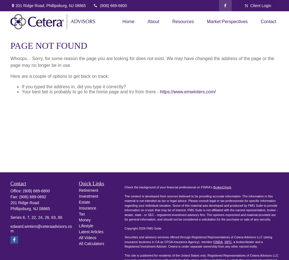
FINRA (218, 242)
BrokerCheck (222, 187)
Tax (82, 214)
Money (85, 220)
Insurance (87, 208)
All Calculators (91, 243)
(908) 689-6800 (110, 5)
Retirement (88, 190)
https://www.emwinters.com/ (188, 91)
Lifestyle (86, 226)
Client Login (258, 5)
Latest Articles (91, 232)
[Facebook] (225, 5)
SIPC (228, 242)
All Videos (88, 237)
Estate (84, 202)
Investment (88, 196)
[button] (128, 22)
